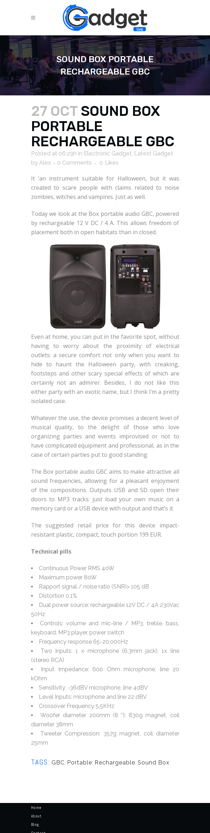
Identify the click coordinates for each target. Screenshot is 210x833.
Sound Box (153, 762)
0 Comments (74, 162)
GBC (58, 762)
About (36, 816)
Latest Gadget (153, 153)
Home (36, 807)
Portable (79, 762)
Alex (45, 162)
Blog (35, 824)
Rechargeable (115, 762)
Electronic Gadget (108, 153)
